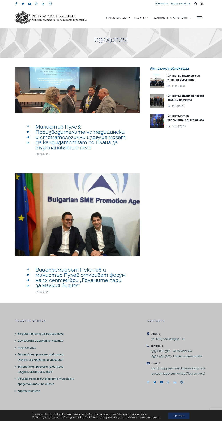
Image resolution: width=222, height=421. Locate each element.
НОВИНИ (139, 17)
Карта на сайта (180, 3)
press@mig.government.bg (168, 373)
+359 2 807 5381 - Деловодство (171, 351)
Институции (27, 347)
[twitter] (23, 3)
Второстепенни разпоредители (41, 333)
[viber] (50, 3)
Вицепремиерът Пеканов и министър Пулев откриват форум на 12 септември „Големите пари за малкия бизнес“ (81, 277)
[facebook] (16, 3)
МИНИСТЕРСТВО (116, 17)
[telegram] (28, 137)
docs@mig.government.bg (168, 368)
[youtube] (29, 3)
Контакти (162, 3)
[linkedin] (43, 3)
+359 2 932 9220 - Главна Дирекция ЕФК (176, 356)
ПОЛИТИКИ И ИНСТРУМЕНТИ (170, 17)
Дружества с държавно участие (40, 340)
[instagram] (36, 3)
